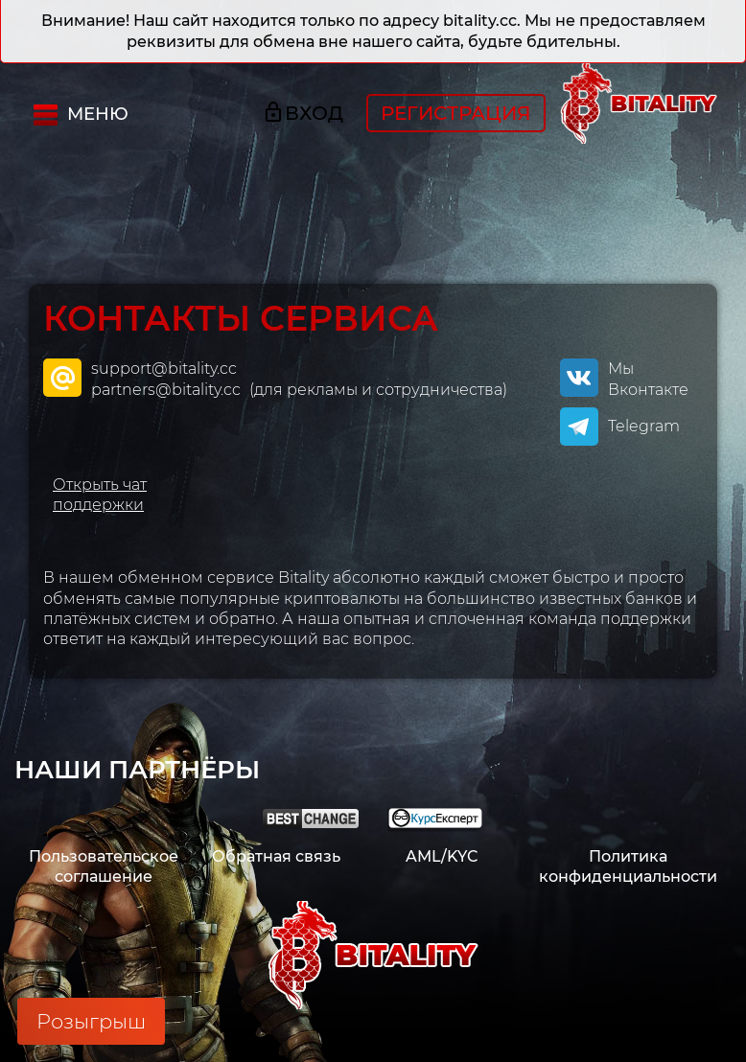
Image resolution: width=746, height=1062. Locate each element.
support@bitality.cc (164, 368)
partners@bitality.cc (168, 390)
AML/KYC (442, 856)
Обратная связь (276, 856)
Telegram (644, 426)
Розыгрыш (91, 1021)
